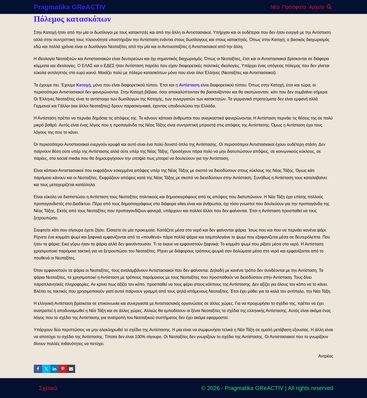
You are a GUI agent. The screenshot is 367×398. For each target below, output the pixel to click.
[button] (329, 7)
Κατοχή (83, 85)
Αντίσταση (189, 85)
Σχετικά (48, 388)
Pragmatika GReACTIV (70, 7)
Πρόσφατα (294, 7)
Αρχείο (316, 7)
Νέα (275, 7)
